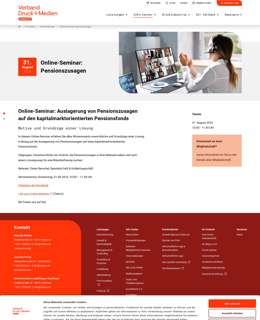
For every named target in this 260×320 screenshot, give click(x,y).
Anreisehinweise (22, 248)
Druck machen (209, 250)
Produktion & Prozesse (103, 261)
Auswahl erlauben (232, 296)
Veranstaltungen (134, 256)
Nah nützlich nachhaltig (174, 262)
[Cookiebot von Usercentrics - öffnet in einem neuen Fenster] (21, 313)
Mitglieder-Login (229, 4)
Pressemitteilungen (136, 240)
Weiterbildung (104, 275)
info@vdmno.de (42, 244)
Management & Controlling (104, 252)
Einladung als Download (33, 185)
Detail (239, 234)
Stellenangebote (134, 273)
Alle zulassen (232, 286)
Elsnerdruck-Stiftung (213, 274)
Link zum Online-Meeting (33, 193)
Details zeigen (176, 313)
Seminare (232, 13)
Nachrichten (132, 234)
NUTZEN (130, 262)
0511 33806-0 (23, 244)
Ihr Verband (208, 13)
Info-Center (149, 13)
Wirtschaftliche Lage (172, 256)
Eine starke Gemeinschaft (209, 236)
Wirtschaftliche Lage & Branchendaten (173, 248)
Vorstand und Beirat (212, 262)
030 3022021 (23, 265)
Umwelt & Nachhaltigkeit (104, 242)
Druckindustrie (178, 13)
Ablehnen (232, 306)
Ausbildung (102, 269)
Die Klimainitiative (171, 268)
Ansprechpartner (210, 256)
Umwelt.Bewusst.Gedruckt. (176, 234)
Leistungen (123, 13)
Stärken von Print (171, 240)
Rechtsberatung (105, 234)
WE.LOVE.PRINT (134, 267)
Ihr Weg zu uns (209, 244)
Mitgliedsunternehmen (213, 267)
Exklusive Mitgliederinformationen (138, 248)
